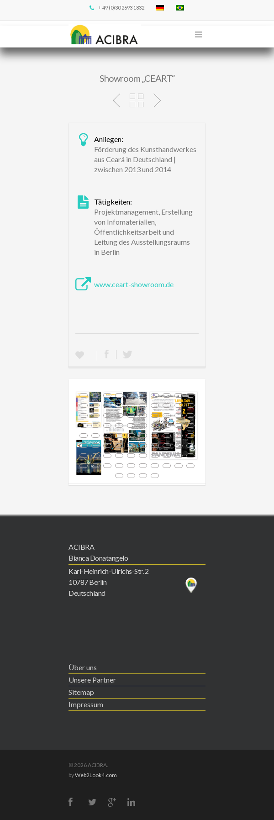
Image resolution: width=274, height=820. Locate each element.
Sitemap (81, 692)
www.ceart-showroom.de (134, 284)
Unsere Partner (92, 679)
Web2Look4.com (96, 775)
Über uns (82, 667)
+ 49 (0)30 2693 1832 (116, 8)
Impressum (85, 704)
